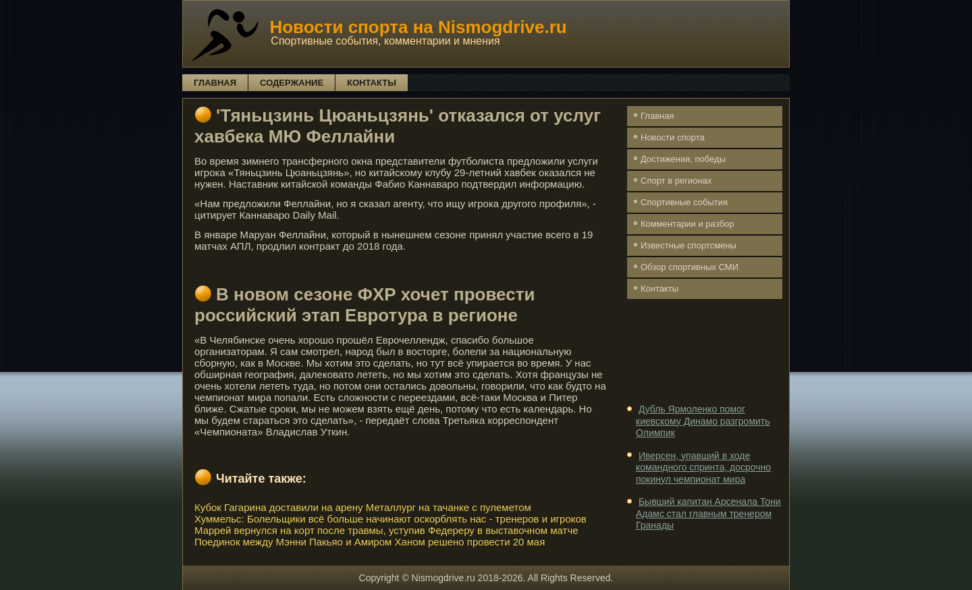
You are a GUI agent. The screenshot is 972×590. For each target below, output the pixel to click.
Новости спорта (673, 137)
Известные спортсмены (688, 245)
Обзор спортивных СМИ (689, 267)
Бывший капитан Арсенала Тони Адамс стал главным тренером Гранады (708, 513)
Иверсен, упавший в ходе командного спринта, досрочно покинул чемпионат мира (703, 467)
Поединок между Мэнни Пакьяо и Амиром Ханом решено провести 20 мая (369, 541)
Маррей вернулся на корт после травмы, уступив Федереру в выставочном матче (386, 530)
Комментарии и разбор (687, 224)
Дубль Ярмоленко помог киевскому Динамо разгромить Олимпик (703, 421)
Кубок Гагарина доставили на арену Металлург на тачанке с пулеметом (362, 507)
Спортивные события (684, 202)
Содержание (291, 83)
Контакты (371, 83)
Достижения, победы (683, 159)
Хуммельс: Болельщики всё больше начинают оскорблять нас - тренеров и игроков (390, 519)
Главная (215, 83)
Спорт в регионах (676, 181)
